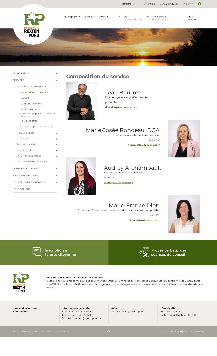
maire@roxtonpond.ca (129, 311)
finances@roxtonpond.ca (142, 144)
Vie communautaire (136, 18)
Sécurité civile (24, 150)
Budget (24, 97)
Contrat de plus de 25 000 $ (36, 126)
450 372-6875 (76, 311)
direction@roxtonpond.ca (120, 107)
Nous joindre (192, 18)
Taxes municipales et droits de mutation (37, 115)
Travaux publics (25, 132)
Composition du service (34, 92)
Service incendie (26, 144)
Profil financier (28, 109)
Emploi (150, 3)
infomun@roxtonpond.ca (142, 220)
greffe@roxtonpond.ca (117, 182)
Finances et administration (32, 86)
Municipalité (72, 16)
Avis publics (169, 3)
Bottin (188, 3)
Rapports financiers (31, 103)
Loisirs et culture (109, 18)
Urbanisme (23, 138)
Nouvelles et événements (168, 18)
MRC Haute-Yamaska (29, 155)
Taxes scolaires (28, 120)
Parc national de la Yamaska (33, 161)
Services (89, 16)
